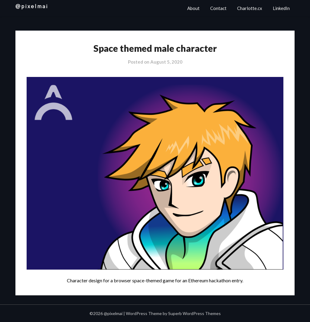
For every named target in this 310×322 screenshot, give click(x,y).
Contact (218, 8)
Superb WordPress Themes (194, 313)
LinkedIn (281, 8)
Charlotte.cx (249, 8)
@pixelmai (31, 6)
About (193, 8)
